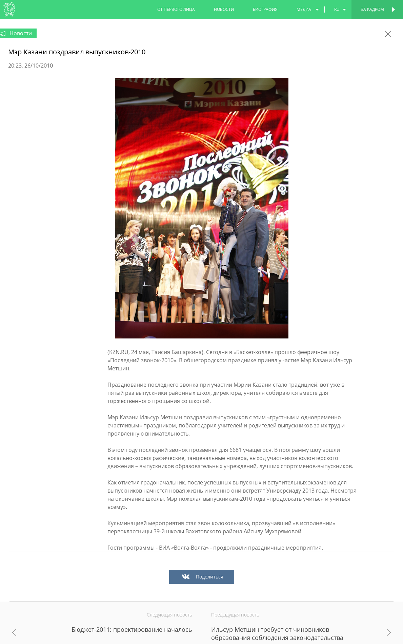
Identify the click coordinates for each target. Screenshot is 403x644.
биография (265, 9)
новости (224, 9)
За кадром (372, 9)
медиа (304, 9)
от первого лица (176, 9)
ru (337, 9)
